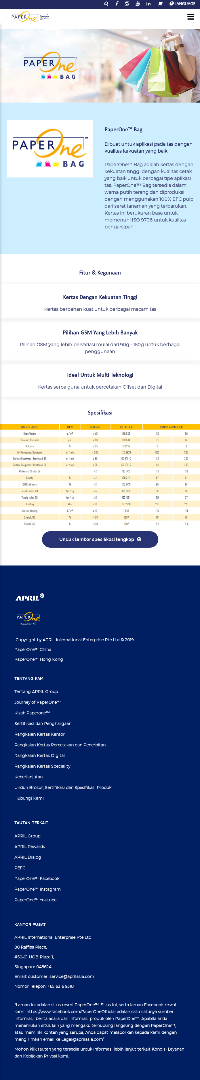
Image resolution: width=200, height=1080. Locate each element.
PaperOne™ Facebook (36, 879)
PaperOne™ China (32, 650)
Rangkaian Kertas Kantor (39, 735)
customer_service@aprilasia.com (61, 977)
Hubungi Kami (29, 799)
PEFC (19, 868)
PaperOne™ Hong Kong (38, 660)
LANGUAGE (182, 4)
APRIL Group (27, 836)
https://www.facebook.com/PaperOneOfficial (71, 1012)
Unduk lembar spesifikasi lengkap (96, 539)
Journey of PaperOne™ (37, 703)
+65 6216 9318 (60, 987)
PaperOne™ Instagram (37, 890)
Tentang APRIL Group (36, 692)
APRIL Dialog (27, 858)
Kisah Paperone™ (32, 713)
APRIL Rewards (29, 847)
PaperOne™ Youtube (35, 900)
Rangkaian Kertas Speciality (42, 767)
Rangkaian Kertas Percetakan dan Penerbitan (60, 745)
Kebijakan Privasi (40, 1056)
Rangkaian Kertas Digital (39, 756)
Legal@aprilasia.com (82, 1040)
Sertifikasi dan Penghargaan (42, 724)
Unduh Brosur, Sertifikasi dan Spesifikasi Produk (62, 788)
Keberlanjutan (28, 777)
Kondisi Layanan (168, 1049)
